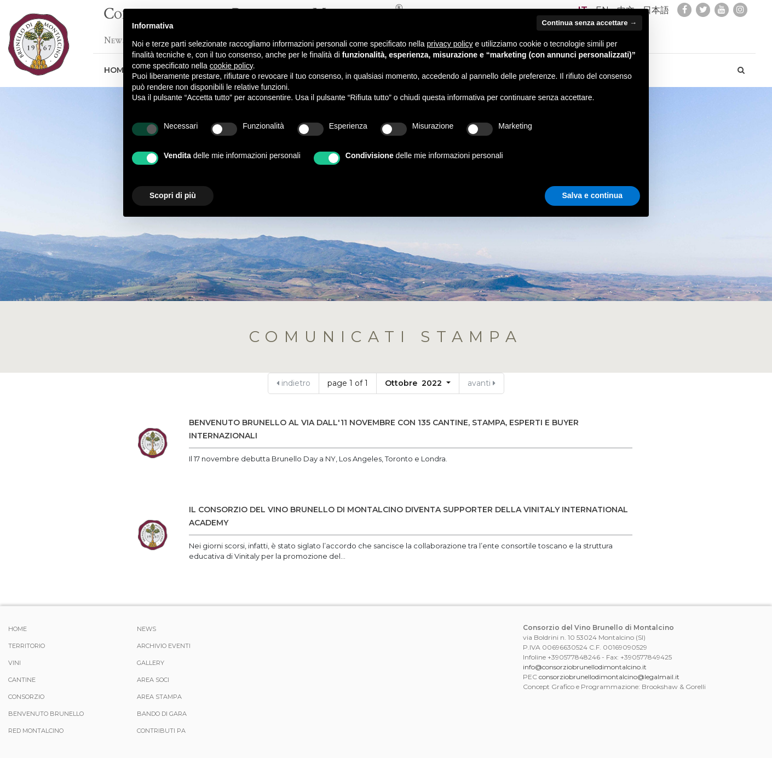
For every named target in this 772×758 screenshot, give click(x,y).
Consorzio (26, 697)
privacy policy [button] (450, 43)
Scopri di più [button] (172, 195)
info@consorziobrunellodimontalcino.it (585, 667)
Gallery (150, 663)
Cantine (22, 680)
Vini (14, 663)
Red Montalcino (36, 730)
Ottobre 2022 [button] (414, 383)
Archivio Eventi (164, 646)
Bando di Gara (162, 714)
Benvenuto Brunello (46, 714)
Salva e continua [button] (592, 195)
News (146, 629)
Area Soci (153, 680)
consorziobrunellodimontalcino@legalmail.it (609, 677)
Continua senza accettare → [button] (589, 23)
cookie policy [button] (231, 65)
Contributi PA (161, 730)
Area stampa (159, 697)
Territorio (26, 646)
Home (17, 629)
